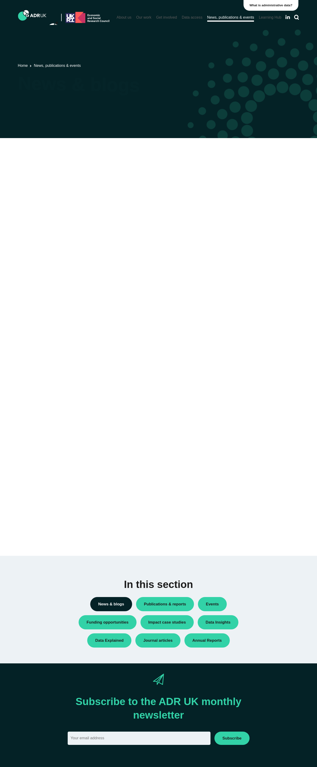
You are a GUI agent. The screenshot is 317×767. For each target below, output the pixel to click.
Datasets (231, 205)
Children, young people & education (252, 426)
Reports (231, 253)
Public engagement (239, 245)
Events (230, 213)
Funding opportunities (241, 221)
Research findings (239, 261)
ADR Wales (234, 351)
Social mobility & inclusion (245, 474)
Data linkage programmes (244, 197)
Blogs (229, 174)
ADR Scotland (236, 336)
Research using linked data (246, 269)
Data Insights (235, 189)
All (227, 419)
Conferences (234, 181)
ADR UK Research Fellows (246, 158)
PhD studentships (238, 229)
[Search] (296, 17)
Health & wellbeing (239, 458)
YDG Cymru (234, 368)
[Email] (139, 738)
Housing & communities (243, 466)
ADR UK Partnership (241, 344)
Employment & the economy (246, 450)
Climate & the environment (245, 434)
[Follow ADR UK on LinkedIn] (287, 17)
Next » (202, 167)
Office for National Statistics (246, 359)
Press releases (236, 237)
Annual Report (236, 166)
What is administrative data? (271, 5)
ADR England (235, 328)
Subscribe (231, 738)
